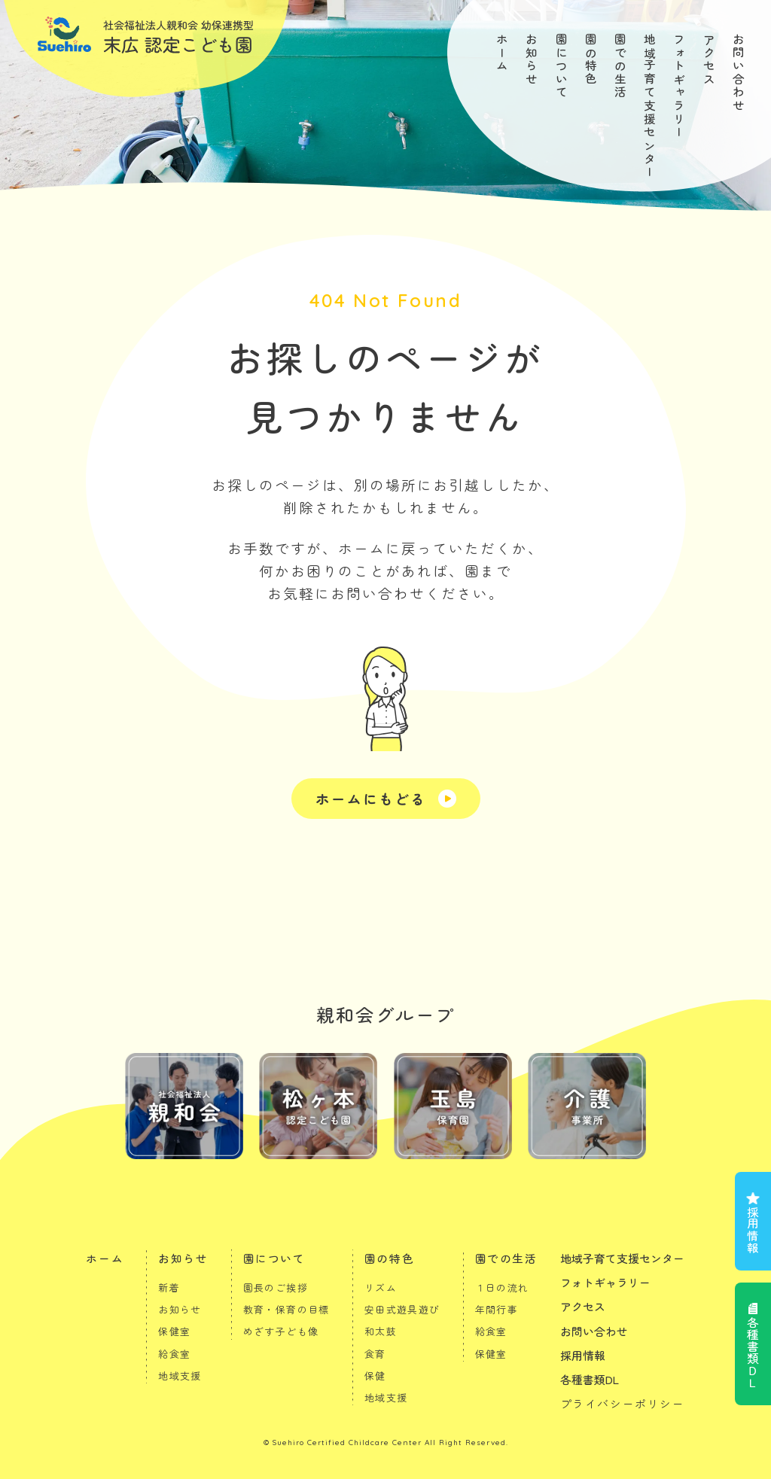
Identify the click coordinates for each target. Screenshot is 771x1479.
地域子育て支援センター (649, 106)
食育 (375, 1354)
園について (561, 66)
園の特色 (591, 59)
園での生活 (620, 66)
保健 (375, 1375)
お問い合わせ (738, 73)
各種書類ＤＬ (753, 1352)
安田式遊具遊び (402, 1309)
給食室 (174, 1354)
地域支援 (180, 1375)
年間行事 (497, 1309)
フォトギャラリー (679, 86)
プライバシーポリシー (622, 1403)
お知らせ (531, 59)
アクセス (709, 59)
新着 (169, 1287)
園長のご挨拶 (275, 1287)
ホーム (502, 53)
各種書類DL (589, 1379)
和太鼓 (380, 1331)
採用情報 (753, 1230)
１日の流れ (502, 1287)
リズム (380, 1287)
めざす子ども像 (281, 1331)
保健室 (174, 1331)
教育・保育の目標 (286, 1309)
